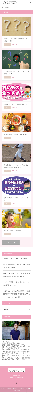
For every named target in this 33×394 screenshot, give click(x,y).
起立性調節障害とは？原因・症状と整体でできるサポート (16, 266)
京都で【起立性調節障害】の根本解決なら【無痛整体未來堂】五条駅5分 (16, 388)
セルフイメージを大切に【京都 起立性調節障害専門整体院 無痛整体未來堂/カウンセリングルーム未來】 (17, 294)
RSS (17, 383)
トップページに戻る (10, 242)
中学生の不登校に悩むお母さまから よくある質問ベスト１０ (17, 283)
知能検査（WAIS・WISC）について (15, 259)
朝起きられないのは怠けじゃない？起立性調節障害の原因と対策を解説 (16, 275)
